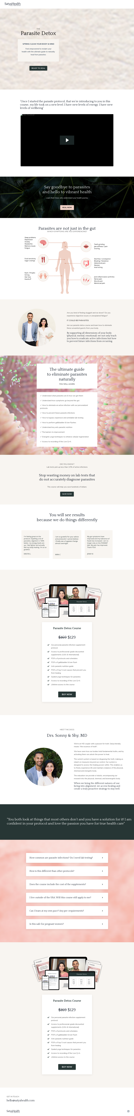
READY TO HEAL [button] (38, 68)
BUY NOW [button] (67, 694)
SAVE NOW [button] (67, 494)
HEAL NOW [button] (67, 207)
